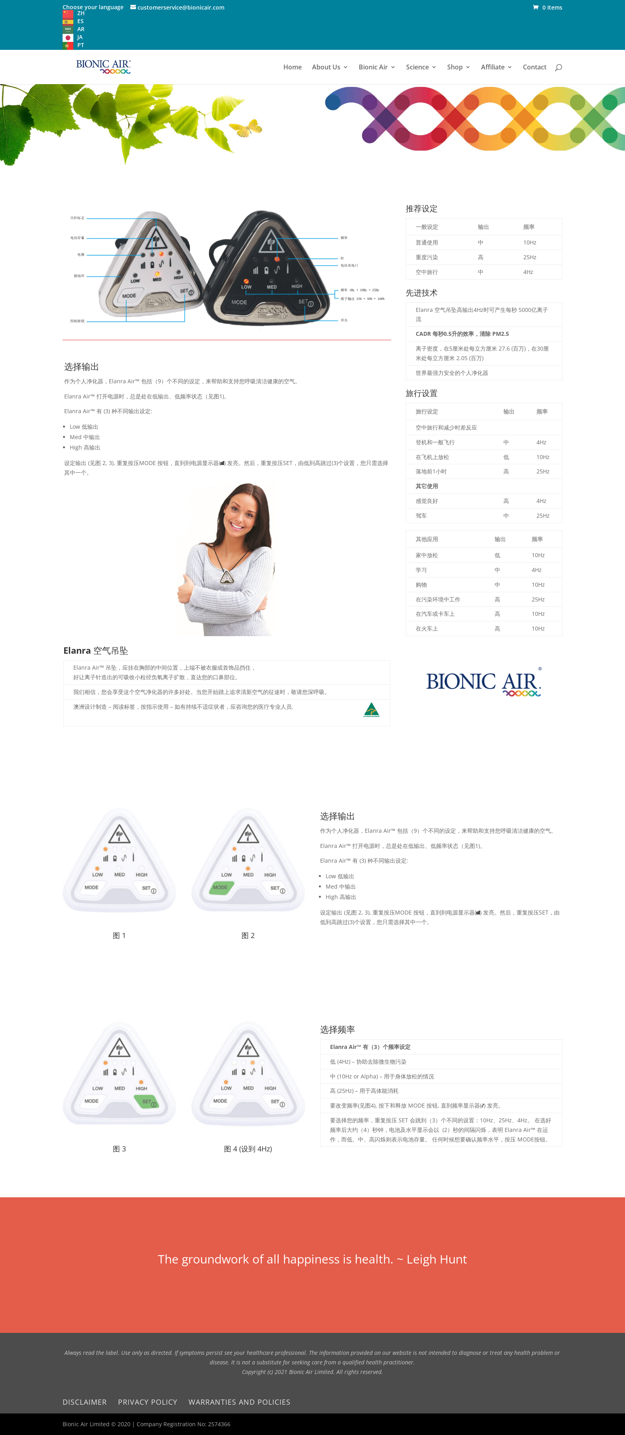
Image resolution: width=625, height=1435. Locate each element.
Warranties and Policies (240, 1402)
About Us (326, 67)
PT (80, 45)
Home (292, 67)
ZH (81, 13)
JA (80, 37)
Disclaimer (85, 1402)
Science (417, 67)
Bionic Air (373, 67)
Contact (534, 67)
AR (81, 29)
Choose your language (93, 7)
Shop (455, 67)
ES (80, 21)
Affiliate (493, 67)
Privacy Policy (147, 1402)
